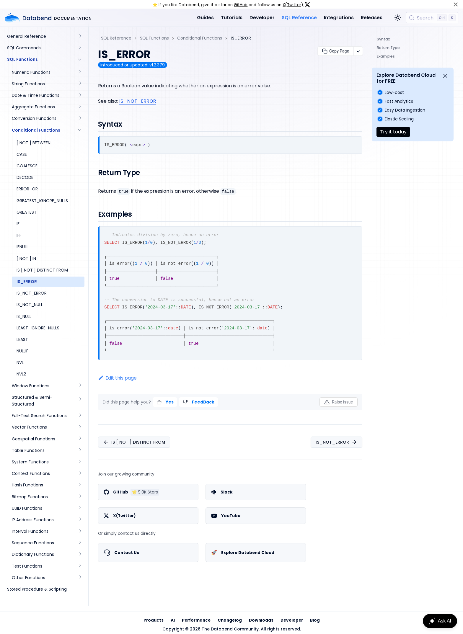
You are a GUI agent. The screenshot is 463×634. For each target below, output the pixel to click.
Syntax (383, 39)
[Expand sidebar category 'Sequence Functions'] (79, 543)
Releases (371, 17)
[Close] (455, 4)
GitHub (240, 5)
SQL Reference (299, 17)
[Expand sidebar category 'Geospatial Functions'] (79, 439)
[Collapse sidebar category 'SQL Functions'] (79, 59)
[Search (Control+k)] (432, 17)
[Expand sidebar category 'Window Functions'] (79, 386)
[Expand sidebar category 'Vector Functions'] (79, 427)
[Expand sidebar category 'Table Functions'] (79, 450)
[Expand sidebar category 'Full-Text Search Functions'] (79, 416)
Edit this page (117, 378)
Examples (386, 56)
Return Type (388, 47)
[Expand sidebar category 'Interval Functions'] (79, 531)
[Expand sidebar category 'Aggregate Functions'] (79, 107)
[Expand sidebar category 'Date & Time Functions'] (79, 95)
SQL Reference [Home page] (116, 38)
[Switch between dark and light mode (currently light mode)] (397, 17)
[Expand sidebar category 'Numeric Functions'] (79, 72)
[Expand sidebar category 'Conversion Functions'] (79, 118)
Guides (205, 17)
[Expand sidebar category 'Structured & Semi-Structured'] (79, 400)
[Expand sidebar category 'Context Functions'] (79, 473)
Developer (262, 17)
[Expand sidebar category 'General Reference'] (79, 36)
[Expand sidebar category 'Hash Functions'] (79, 485)
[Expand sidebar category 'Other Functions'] (79, 578)
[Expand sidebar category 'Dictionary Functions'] (79, 554)
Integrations (339, 17)
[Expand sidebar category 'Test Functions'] (79, 566)
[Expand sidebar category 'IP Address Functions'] (79, 520)
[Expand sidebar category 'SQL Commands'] (79, 48)
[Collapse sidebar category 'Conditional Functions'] (79, 130)
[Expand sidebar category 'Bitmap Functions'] (79, 497)
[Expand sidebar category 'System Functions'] (79, 462)
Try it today (393, 131)
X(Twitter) (293, 5)
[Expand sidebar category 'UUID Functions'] (79, 508)
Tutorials (231, 17)
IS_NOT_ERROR (137, 101)
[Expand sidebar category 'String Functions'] (79, 84)
